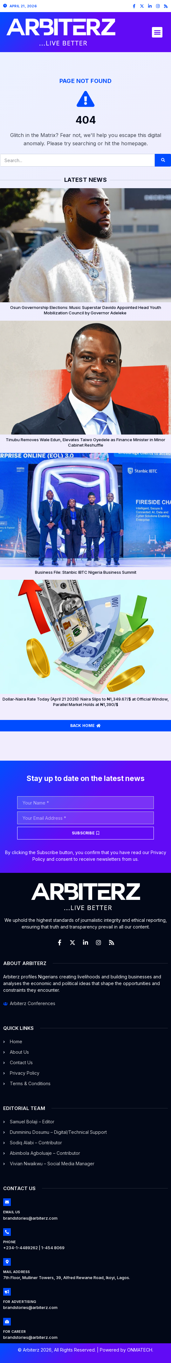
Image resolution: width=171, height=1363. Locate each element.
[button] (157, 32)
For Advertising (19, 1301)
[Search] (163, 160)
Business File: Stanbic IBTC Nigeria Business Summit (85, 572)
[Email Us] (7, 1202)
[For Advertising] (7, 1292)
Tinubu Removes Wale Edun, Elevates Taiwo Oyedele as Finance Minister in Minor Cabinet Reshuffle (85, 442)
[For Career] (7, 1321)
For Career (14, 1331)
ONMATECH (139, 1350)
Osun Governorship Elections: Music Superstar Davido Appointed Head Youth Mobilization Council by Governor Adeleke (85, 310)
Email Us (11, 1212)
